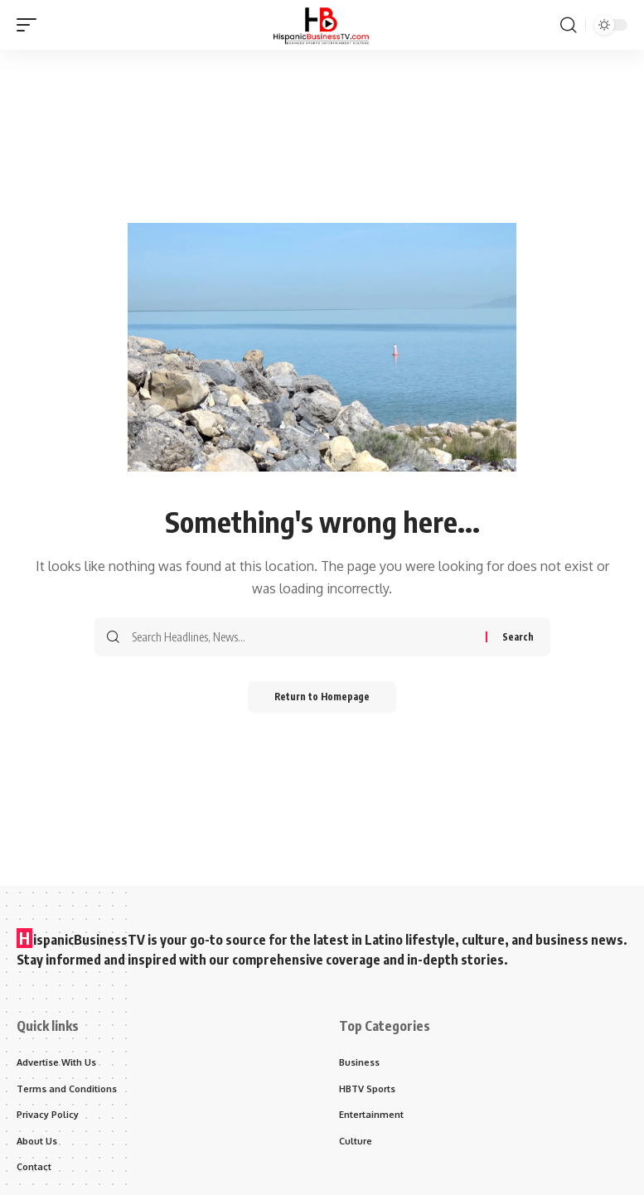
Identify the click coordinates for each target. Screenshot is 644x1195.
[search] (568, 25)
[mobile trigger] (31, 24)
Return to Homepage (322, 697)
